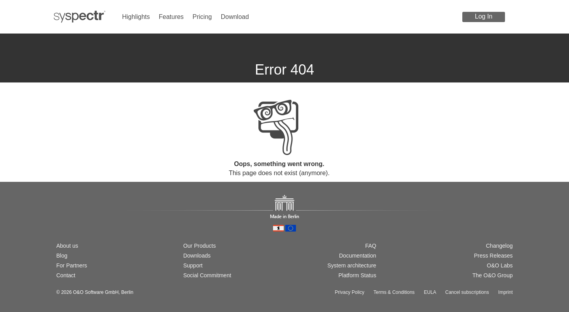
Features (171, 16)
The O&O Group (493, 275)
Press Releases (493, 255)
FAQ (370, 246)
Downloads (197, 255)
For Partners (72, 265)
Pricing (202, 16)
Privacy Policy (349, 292)
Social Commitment (207, 275)
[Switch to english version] (72, 218)
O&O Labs (499, 265)
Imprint (505, 292)
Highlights (136, 16)
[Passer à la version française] (85, 218)
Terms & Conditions (394, 292)
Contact (66, 275)
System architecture (351, 265)
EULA (430, 292)
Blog (62, 255)
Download (235, 16)
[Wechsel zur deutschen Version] (60, 218)
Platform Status (357, 275)
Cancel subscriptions (467, 292)
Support (193, 265)
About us (67, 246)
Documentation (357, 255)
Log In (483, 16)
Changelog (499, 246)
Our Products (199, 246)
